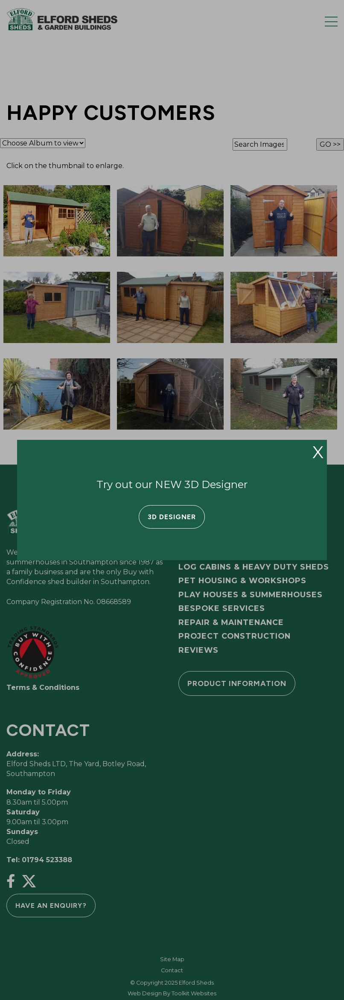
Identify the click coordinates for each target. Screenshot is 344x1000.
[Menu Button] (331, 21)
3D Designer (172, 517)
